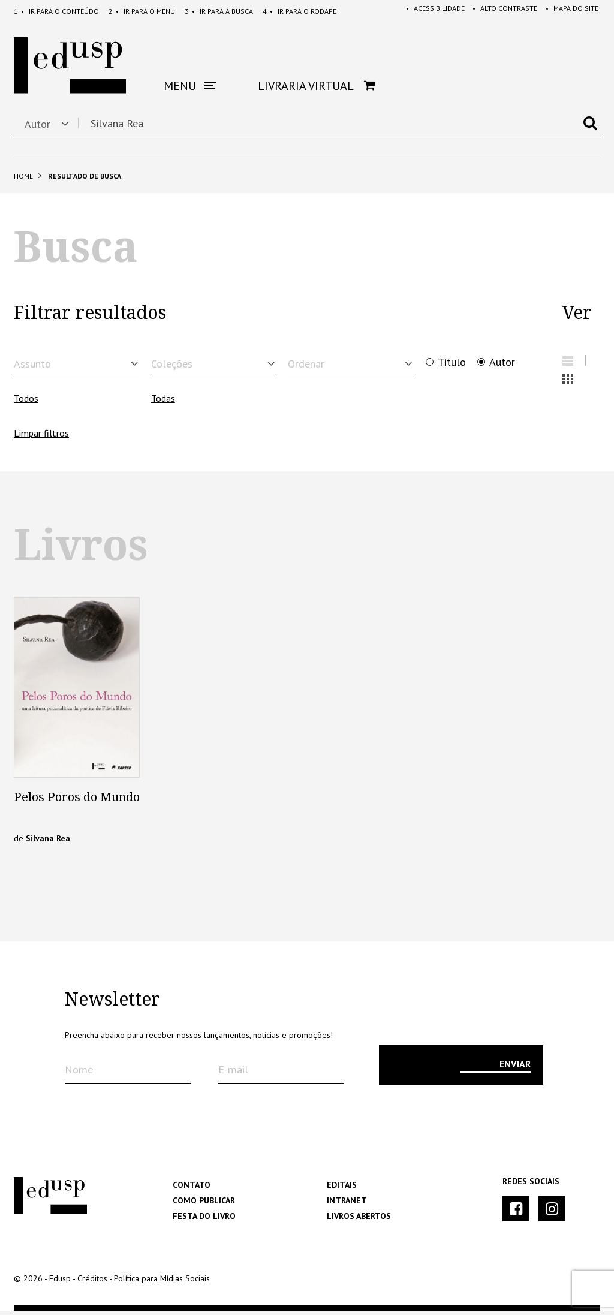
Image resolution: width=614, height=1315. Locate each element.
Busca (219, 11)
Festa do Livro (204, 1220)
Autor (502, 362)
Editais (342, 1189)
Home (23, 175)
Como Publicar (204, 1204)
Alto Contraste (501, 11)
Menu (142, 11)
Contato (191, 1189)
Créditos (92, 1282)
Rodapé (299, 11)
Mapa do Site (570, 11)
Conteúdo (56, 11)
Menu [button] (190, 86)
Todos (26, 402)
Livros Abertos (359, 1220)
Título (452, 362)
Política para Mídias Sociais (162, 1282)
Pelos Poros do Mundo (77, 801)
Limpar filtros (41, 437)
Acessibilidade (430, 11)
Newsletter (112, 1004)
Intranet (347, 1204)
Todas (163, 402)
